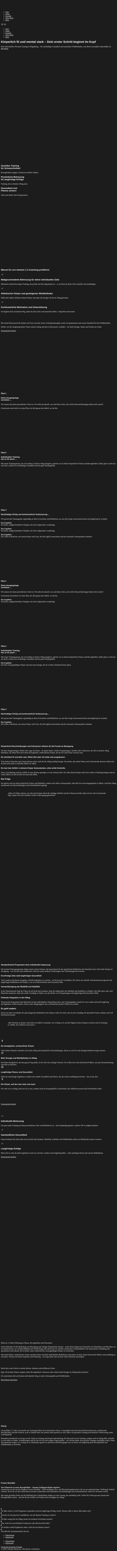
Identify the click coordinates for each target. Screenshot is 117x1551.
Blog (7, 20)
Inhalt (7, 14)
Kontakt (8, 16)
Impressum (9, 1537)
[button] (58, 24)
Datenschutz (9, 1535)
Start (7, 12)
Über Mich (9, 18)
